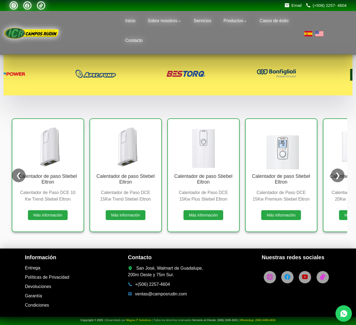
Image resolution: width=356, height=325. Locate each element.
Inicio (130, 20)
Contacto (134, 40)
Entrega (32, 268)
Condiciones (37, 305)
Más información (47, 215)
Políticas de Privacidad (47, 277)
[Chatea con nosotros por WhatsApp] (343, 313)
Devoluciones (38, 286)
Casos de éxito (274, 20)
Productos (233, 20)
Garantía (33, 295)
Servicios (202, 20)
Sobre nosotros (162, 20)
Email (296, 5)
